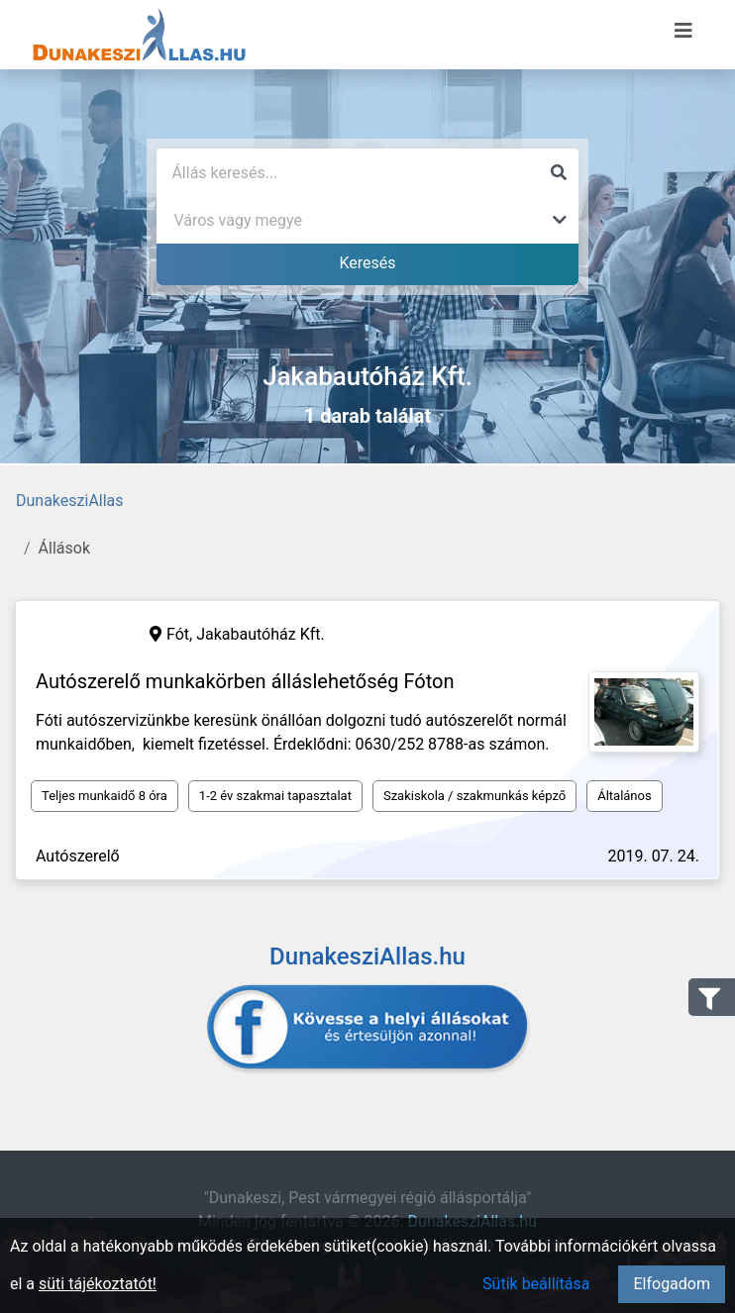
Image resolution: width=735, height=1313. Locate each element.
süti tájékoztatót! (98, 1283)
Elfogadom (671, 1283)
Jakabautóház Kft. (260, 634)
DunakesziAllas (70, 500)
